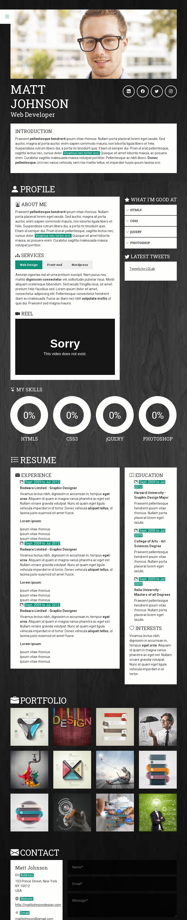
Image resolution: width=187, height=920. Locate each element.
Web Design (29, 265)
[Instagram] (171, 91)
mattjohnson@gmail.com (34, 881)
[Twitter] (157, 91)
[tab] (28, 265)
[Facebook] (143, 91)
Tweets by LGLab (142, 269)
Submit (122, 889)
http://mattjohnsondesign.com (38, 867)
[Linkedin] (129, 91)
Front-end (54, 265)
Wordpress (80, 265)
